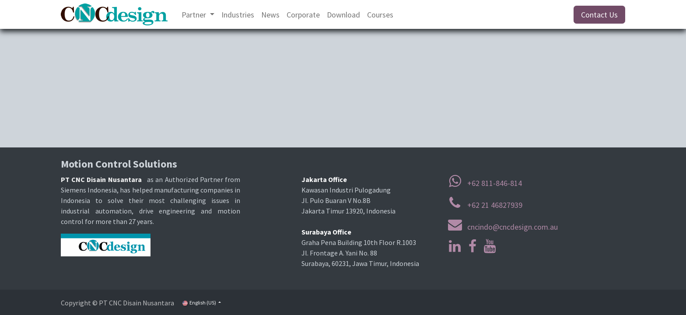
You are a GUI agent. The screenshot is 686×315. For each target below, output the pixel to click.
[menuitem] (198, 14)
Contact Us (599, 15)
